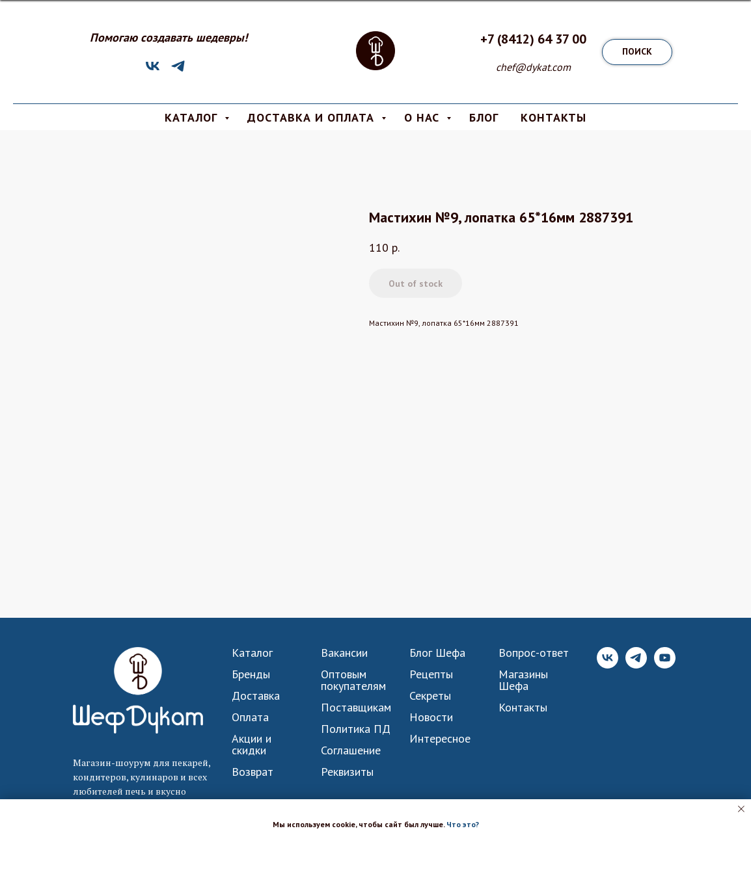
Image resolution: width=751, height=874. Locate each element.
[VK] (152, 70)
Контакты (522, 707)
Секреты (430, 696)
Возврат (252, 772)
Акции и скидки (251, 744)
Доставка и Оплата (312, 117)
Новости (431, 717)
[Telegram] (178, 70)
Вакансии (344, 653)
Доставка (256, 696)
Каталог (252, 653)
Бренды (251, 674)
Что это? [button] (462, 824)
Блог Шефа (437, 653)
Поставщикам (356, 707)
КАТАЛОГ (193, 117)
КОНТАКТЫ (553, 117)
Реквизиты (347, 772)
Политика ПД (355, 729)
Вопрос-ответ (533, 653)
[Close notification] (741, 808)
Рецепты (431, 674)
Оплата (250, 717)
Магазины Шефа (523, 680)
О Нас (423, 117)
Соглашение (351, 750)
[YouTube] (665, 664)
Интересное (440, 739)
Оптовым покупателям (353, 680)
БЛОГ (483, 117)
